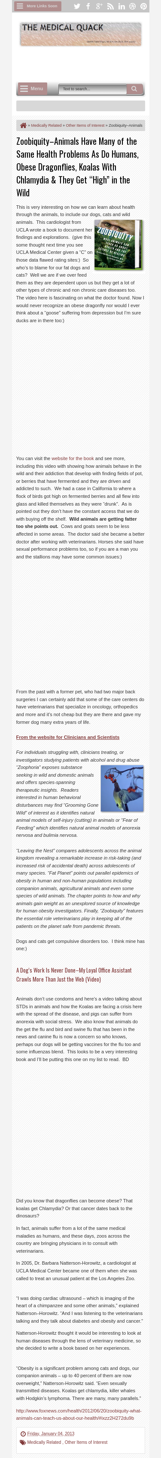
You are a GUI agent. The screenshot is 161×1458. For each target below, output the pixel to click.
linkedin (121, 6)
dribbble (132, 6)
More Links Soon (42, 6)
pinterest (143, 6)
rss (110, 6)
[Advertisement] (88, 63)
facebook (88, 6)
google (99, 6)
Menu (37, 88)
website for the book (73, 458)
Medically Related (45, 1442)
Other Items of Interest (86, 1442)
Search (135, 89)
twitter (76, 6)
